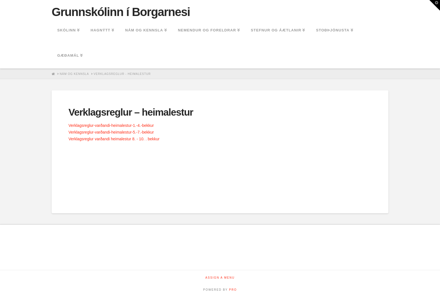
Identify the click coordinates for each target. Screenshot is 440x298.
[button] (434, 5)
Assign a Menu (220, 277)
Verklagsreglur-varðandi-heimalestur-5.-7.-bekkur (111, 132)
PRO (233, 289)
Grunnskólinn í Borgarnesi (121, 12)
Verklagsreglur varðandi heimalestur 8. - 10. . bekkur (114, 139)
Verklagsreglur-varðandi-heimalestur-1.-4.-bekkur (111, 125)
